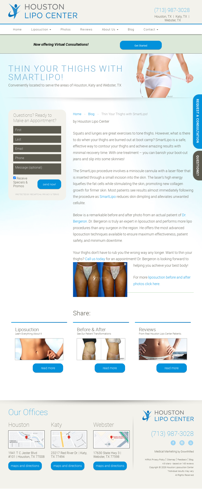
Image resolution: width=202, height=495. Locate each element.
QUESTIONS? (197, 165)
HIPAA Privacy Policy (155, 459)
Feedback (182, 459)
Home (17, 29)
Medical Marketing (165, 452)
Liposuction (41, 29)
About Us (110, 29)
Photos (66, 29)
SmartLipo (108, 196)
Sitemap (171, 459)
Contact (151, 29)
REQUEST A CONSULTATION (197, 121)
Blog (131, 29)
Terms (55, 195)
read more (48, 368)
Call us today (95, 259)
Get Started (141, 45)
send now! (49, 184)
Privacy (46, 195)
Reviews (86, 29)
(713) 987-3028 (172, 10)
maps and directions (25, 466)
